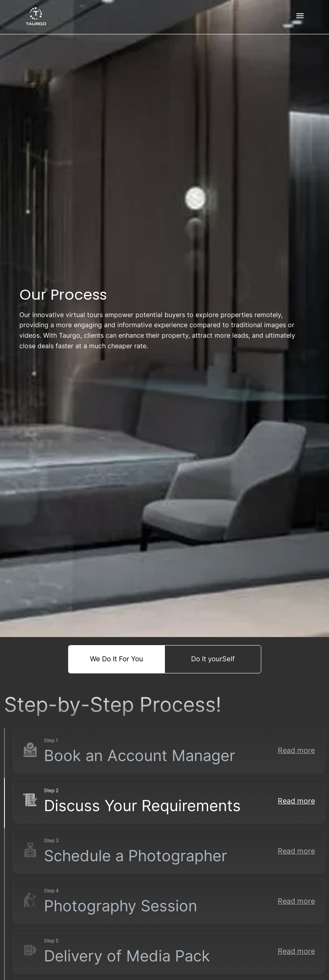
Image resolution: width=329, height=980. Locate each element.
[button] (169, 751)
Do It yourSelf (213, 659)
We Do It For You (116, 659)
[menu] (300, 17)
